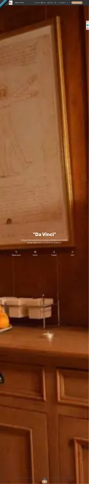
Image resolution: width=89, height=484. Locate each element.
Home (36, 3)
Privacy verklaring (68, 478)
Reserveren (16, 255)
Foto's (43, 3)
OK (44, 481)
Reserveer (77, 3)
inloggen (62, 3)
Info (72, 255)
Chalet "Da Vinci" (18, 2)
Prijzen (50, 3)
